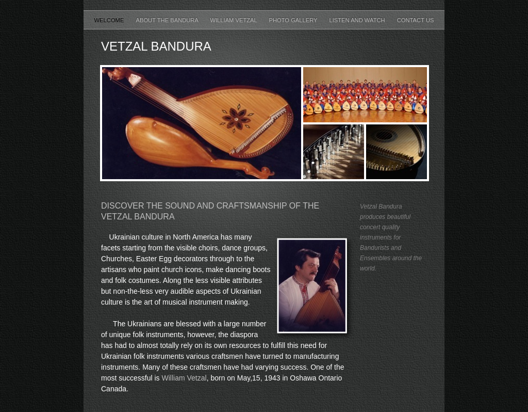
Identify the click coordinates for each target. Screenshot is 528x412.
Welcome (110, 20)
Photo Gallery (294, 20)
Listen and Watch (357, 20)
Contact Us (415, 20)
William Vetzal (234, 20)
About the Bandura (168, 20)
